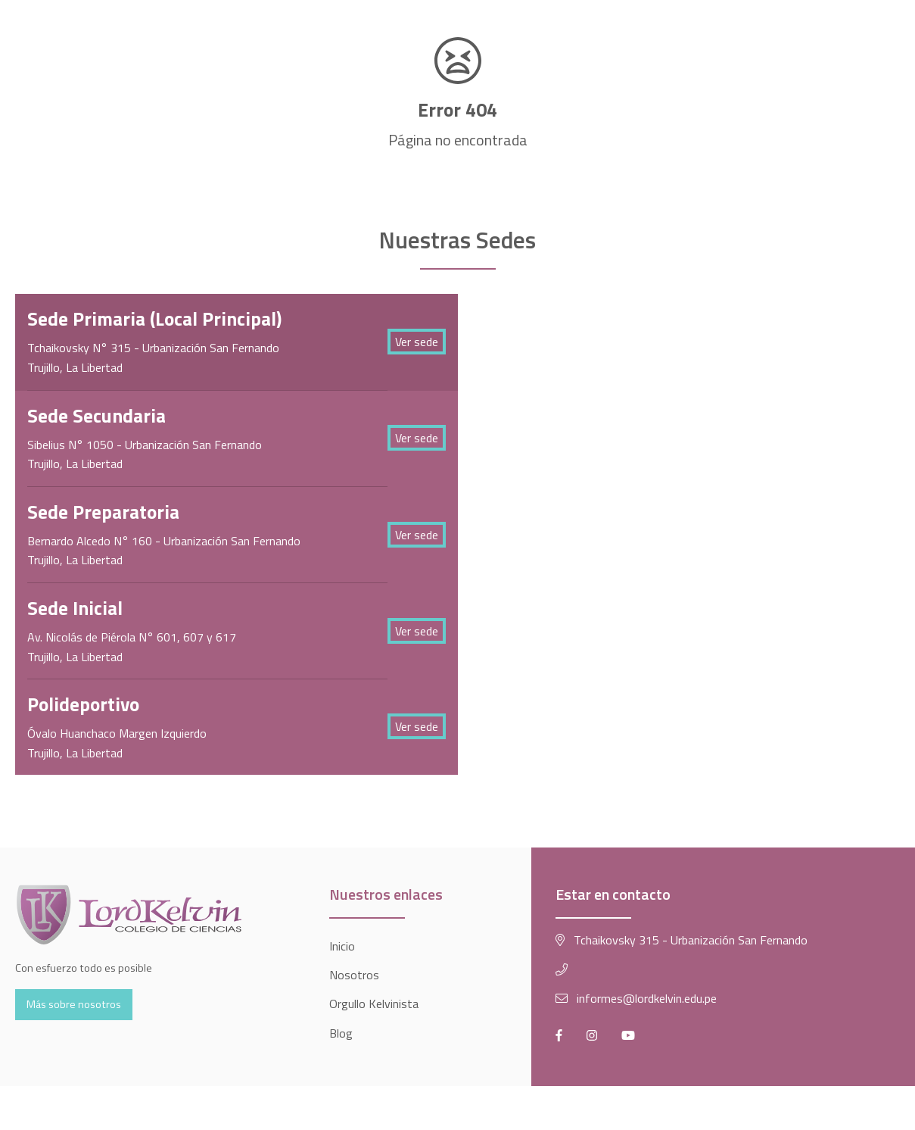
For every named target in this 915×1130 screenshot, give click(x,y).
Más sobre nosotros (73, 1004)
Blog (341, 1033)
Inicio (342, 946)
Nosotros (354, 975)
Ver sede (416, 341)
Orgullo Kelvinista (374, 1003)
